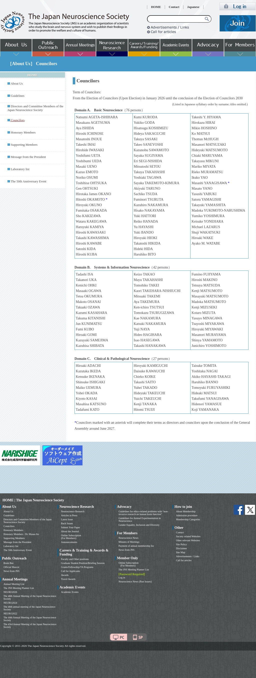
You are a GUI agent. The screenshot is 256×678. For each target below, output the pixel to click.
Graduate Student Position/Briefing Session (82, 563)
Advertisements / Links (187, 556)
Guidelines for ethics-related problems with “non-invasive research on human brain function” (143, 513)
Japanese (193, 7)
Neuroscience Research (72, 511)
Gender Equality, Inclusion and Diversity (139, 525)
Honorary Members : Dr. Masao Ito (21, 534)
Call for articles (184, 560)
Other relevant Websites (188, 540)
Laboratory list (20, 169)
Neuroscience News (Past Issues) (135, 581)
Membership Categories (188, 519)
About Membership (186, 511)
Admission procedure (187, 515)
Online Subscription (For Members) (71, 537)
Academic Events (69, 592)
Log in (121, 577)
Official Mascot (11, 567)
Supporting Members (24, 144)
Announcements (69, 542)
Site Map (180, 552)
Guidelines (17, 96)
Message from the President (28, 157)
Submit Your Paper (70, 527)
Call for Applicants (70, 571)
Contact (174, 7)
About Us (16, 83)
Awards (64, 575)
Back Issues (67, 523)
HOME (156, 7)
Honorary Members (23, 132)
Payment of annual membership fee (136, 545)
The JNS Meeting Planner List (19, 588)
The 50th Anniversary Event (28, 181)
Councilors (9, 526)
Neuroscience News (128, 538)
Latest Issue (67, 519)
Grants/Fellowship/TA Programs (77, 567)
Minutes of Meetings (128, 542)
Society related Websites (188, 536)
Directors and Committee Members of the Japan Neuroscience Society (35, 108)
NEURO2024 (10, 602)
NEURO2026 (10, 592)
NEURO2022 (10, 613)
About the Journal (70, 531)
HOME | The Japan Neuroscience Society (33, 500)
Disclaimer (181, 548)
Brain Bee (9, 563)
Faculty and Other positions (75, 559)
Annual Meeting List (14, 584)
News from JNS (12, 571)
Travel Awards (68, 579)
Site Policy (181, 544)
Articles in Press (69, 515)
